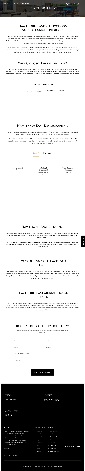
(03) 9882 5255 (10, 399)
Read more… (7, 448)
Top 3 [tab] (36, 153)
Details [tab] (47, 153)
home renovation (56, 48)
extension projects (70, 48)
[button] (72, 4)
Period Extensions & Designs (17, 48)
